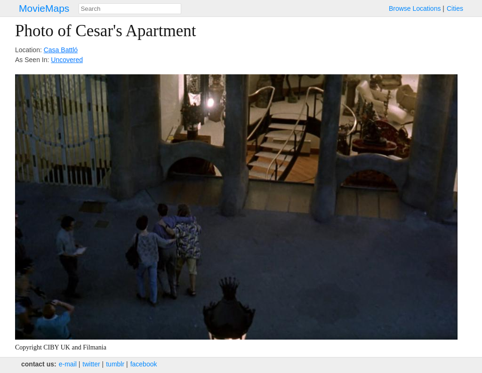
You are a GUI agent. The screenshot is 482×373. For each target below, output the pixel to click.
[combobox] (130, 8)
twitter (91, 364)
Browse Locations (415, 8)
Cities (455, 8)
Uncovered (67, 59)
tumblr (115, 364)
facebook (143, 364)
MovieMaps (44, 8)
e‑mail (68, 364)
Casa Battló (61, 50)
